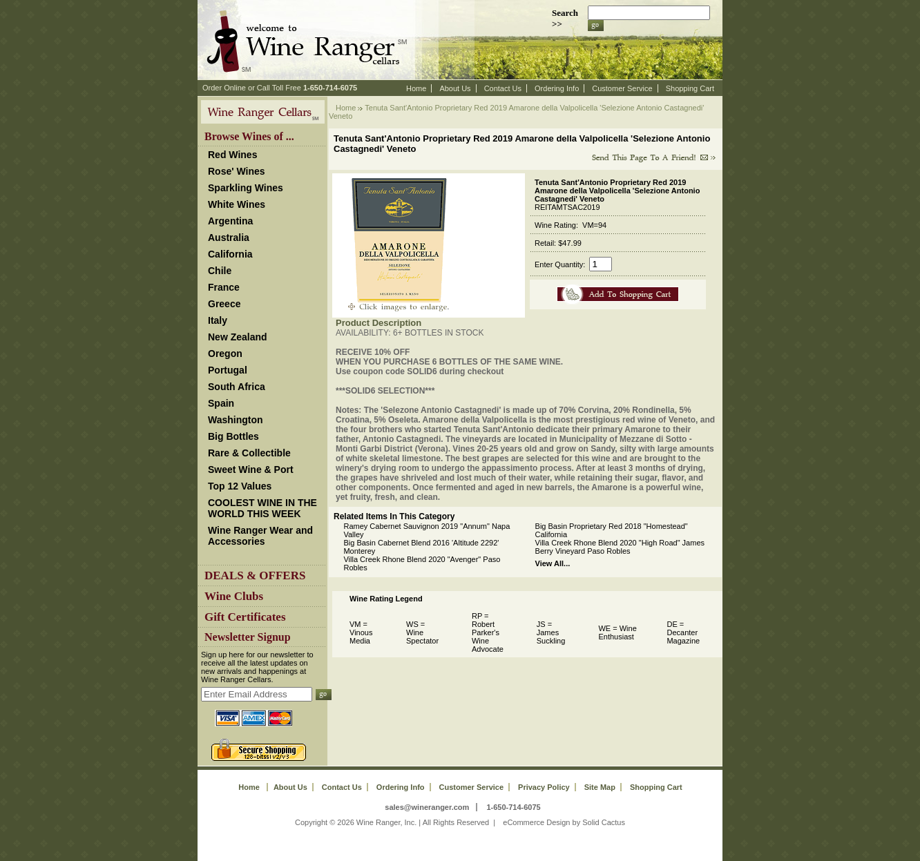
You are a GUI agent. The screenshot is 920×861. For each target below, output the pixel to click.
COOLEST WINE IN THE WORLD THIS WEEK (262, 508)
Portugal (227, 370)
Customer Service (622, 88)
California (230, 254)
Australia (228, 237)
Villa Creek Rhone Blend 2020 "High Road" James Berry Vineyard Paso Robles (620, 547)
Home (416, 88)
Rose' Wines (236, 171)
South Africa (236, 386)
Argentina (230, 220)
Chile (219, 270)
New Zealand (237, 336)
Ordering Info (557, 88)
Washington (235, 419)
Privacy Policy (544, 787)
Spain (221, 403)
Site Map (599, 787)
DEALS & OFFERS (254, 575)
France (224, 287)
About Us (454, 88)
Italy (217, 320)
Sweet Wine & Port (251, 469)
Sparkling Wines (245, 187)
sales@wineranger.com (427, 807)
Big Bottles (233, 436)
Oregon (225, 353)
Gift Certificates (245, 616)
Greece (224, 303)
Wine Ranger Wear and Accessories (260, 536)
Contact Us (502, 88)
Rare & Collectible (249, 452)
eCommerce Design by (541, 822)
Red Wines (232, 154)
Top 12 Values (239, 486)
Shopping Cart (690, 88)
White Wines (236, 204)
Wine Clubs (233, 596)
